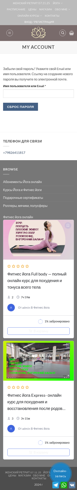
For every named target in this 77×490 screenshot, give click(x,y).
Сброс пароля (20, 106)
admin (26, 307)
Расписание (16, 9)
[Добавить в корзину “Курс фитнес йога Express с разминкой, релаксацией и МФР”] (38, 452)
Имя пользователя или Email (34, 86)
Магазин (45, 9)
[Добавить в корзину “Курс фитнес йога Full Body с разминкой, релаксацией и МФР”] (38, 331)
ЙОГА (58, 3)
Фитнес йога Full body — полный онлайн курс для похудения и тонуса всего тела (37, 280)
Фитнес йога (41, 307)
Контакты (52, 15)
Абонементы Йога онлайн (22, 182)
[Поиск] (62, 33)
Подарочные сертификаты (23, 198)
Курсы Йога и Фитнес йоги (22, 190)
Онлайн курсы (30, 16)
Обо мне (62, 9)
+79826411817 (14, 152)
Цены (32, 9)
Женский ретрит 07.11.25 (31, 3)
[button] (9, 33)
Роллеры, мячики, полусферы (25, 206)
